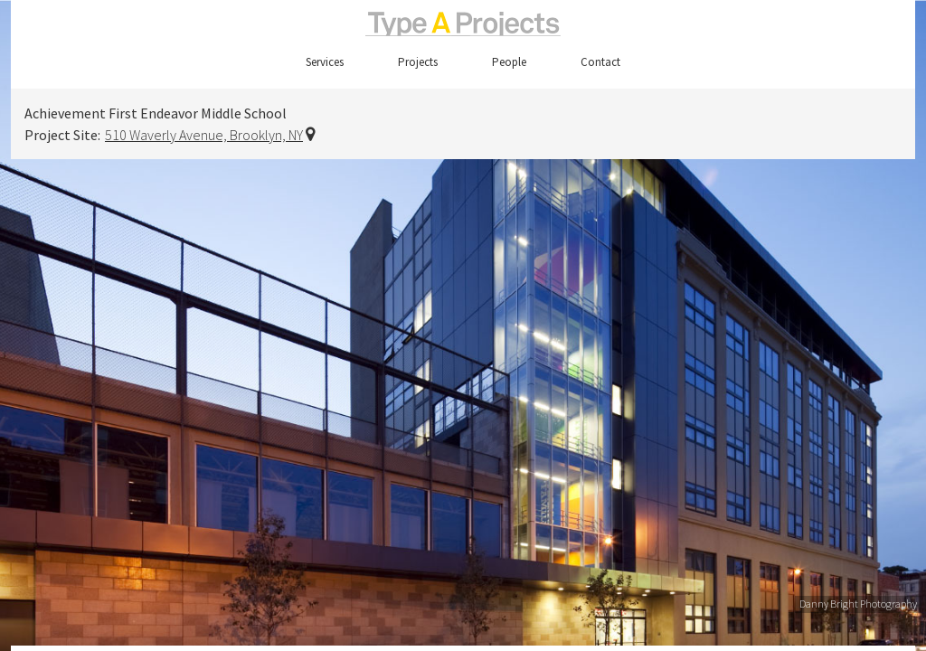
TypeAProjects (463, 24)
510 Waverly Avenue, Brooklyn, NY (204, 135)
